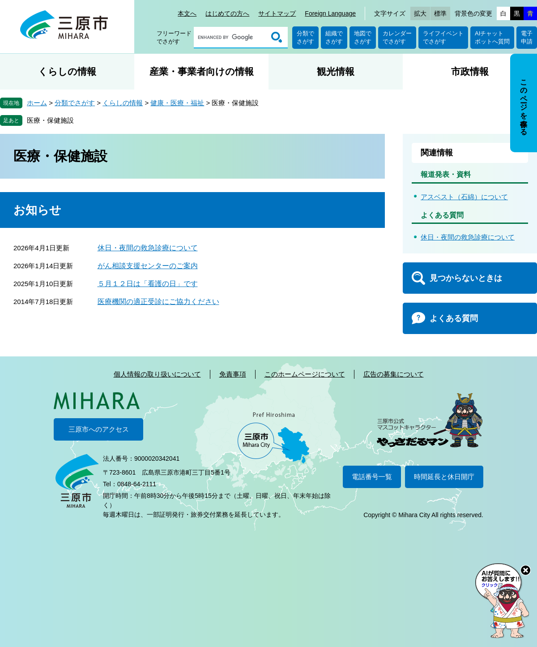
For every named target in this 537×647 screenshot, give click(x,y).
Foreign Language (330, 13)
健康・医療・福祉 (177, 103)
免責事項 (232, 374)
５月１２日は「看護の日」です (148, 283)
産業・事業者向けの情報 (201, 71)
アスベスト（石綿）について (464, 197)
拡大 (420, 13)
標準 (440, 13)
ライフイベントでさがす (443, 37)
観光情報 (335, 71)
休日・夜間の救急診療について (148, 248)
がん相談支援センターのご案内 (148, 266)
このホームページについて (304, 374)
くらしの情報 (67, 71)
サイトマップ (277, 13)
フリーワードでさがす (174, 37)
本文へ (187, 13)
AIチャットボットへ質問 (492, 37)
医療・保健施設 (50, 120)
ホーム (37, 103)
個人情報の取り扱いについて (157, 374)
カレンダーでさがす (397, 37)
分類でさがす (305, 37)
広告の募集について (393, 374)
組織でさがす (334, 37)
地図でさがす (362, 37)
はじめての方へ (227, 13)
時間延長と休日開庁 (444, 476)
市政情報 (470, 71)
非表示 (532, 54)
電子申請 (527, 37)
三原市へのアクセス (98, 429)
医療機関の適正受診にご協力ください (158, 301)
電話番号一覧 (372, 476)
